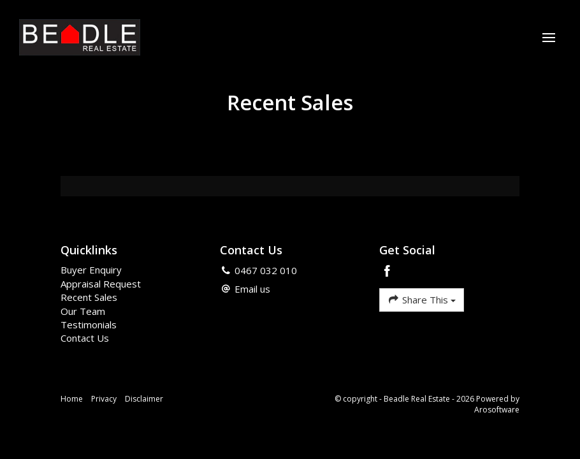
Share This (422, 299)
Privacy (104, 398)
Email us (252, 288)
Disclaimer (144, 398)
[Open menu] (549, 37)
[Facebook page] (387, 271)
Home (72, 398)
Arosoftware (496, 409)
